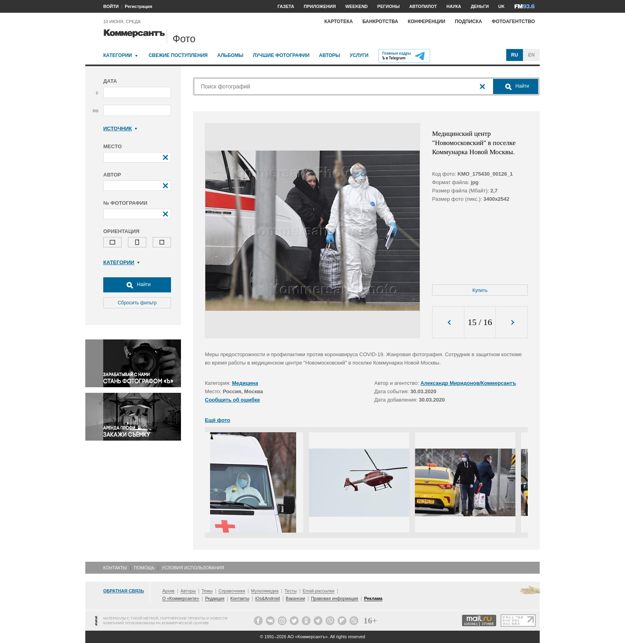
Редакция (214, 598)
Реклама (373, 598)
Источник (120, 128)
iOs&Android (267, 598)
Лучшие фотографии (281, 55)
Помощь (144, 567)
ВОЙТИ (111, 6)
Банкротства (380, 21)
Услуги (359, 55)
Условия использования (193, 567)
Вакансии (295, 598)
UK (501, 6)
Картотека (338, 21)
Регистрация (138, 6)
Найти (137, 285)
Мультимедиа (265, 590)
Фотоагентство (513, 21)
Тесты (291, 590)
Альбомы (230, 55)
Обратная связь (123, 590)
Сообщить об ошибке (232, 400)
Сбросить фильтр (137, 303)
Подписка (468, 21)
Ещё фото (217, 420)
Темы (207, 590)
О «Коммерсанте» (180, 598)
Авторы (329, 55)
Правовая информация (334, 598)
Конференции (426, 21)
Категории (117, 55)
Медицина (245, 383)
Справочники (231, 590)
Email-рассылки (318, 590)
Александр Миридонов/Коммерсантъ (468, 383)
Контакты (115, 567)
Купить (479, 290)
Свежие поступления (178, 55)
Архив (168, 590)
